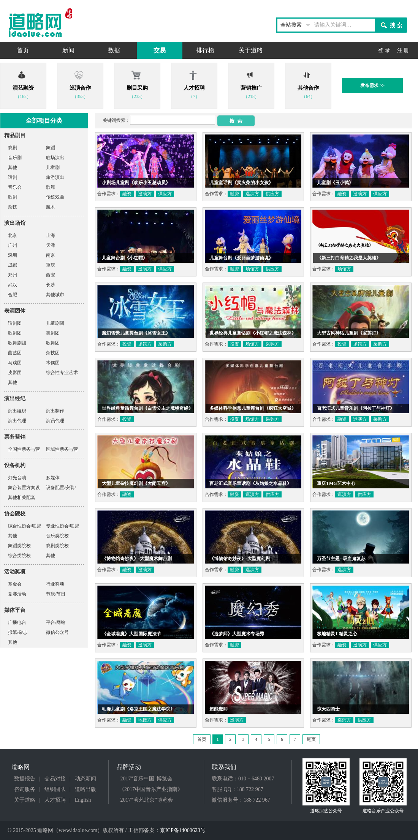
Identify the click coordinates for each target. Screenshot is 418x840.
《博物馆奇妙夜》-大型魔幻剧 (239, 558)
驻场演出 (55, 157)
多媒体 (53, 477)
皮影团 (15, 372)
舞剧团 (53, 333)
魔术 (50, 207)
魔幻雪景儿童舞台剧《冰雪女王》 (136, 333)
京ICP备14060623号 (183, 830)
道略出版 (85, 789)
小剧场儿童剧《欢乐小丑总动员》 (136, 182)
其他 (12, 167)
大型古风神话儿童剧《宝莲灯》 (349, 333)
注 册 (403, 50)
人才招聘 (55, 800)
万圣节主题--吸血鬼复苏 (341, 558)
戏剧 (12, 147)
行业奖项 (55, 584)
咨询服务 (24, 789)
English (83, 800)
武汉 (12, 284)
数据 (114, 50)
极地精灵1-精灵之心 (337, 633)
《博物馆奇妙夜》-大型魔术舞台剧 (137, 558)
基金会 (15, 584)
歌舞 (50, 187)
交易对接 (55, 779)
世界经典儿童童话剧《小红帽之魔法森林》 (252, 333)
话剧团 (15, 323)
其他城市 (55, 294)
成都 (12, 265)
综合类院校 (19, 555)
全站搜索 (291, 25)
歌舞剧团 (17, 343)
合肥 (12, 294)
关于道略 (251, 50)
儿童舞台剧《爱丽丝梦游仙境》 (241, 258)
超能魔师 (218, 709)
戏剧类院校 (57, 545)
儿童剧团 (55, 323)
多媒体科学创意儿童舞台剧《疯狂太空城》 (252, 408)
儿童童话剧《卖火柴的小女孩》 (241, 182)
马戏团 (15, 362)
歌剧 (12, 197)
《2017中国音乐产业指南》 (151, 789)
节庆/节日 (55, 594)
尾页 (311, 739)
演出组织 (17, 411)
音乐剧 (15, 157)
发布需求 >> (372, 85)
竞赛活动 (17, 594)
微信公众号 (57, 632)
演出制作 (55, 411)
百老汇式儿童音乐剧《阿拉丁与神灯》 (355, 408)
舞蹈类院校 (19, 545)
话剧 (12, 177)
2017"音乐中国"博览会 (146, 779)
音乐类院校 (57, 535)
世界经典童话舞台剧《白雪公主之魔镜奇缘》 (147, 408)
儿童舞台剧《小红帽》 (124, 258)
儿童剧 (53, 167)
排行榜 (205, 50)
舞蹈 (50, 147)
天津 (50, 245)
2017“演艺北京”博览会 (146, 800)
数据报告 (24, 779)
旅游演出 (55, 177)
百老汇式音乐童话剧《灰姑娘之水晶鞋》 (250, 483)
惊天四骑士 (328, 709)
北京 (12, 235)
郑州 (12, 275)
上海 (50, 235)
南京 (50, 255)
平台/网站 (55, 622)
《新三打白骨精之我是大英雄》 (349, 258)
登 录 (384, 50)
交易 (160, 50)
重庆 (50, 265)
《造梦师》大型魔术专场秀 (236, 633)
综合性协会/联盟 (24, 526)
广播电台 (17, 622)
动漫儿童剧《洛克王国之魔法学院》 (138, 709)
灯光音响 (17, 477)
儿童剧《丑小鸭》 (335, 182)
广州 (12, 245)
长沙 (50, 284)
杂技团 (53, 352)
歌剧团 (15, 333)
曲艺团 (15, 352)
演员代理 (55, 420)
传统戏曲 (55, 197)
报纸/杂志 (17, 632)
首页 (23, 50)
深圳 (12, 255)
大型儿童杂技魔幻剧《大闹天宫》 (136, 483)
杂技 (12, 207)
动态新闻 (85, 779)
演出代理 (17, 420)
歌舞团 (53, 343)
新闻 (68, 50)
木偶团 (53, 362)
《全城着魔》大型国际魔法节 (131, 633)
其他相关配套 (21, 497)
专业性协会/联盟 (62, 526)
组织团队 (55, 789)
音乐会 (15, 187)
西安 (50, 275)
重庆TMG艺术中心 (336, 483)
